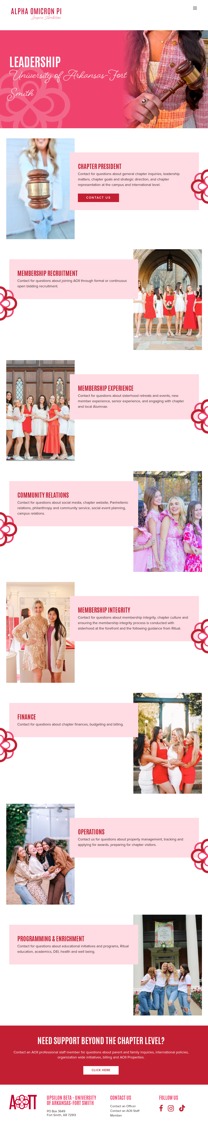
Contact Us (98, 197)
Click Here (101, 1070)
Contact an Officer (123, 1106)
